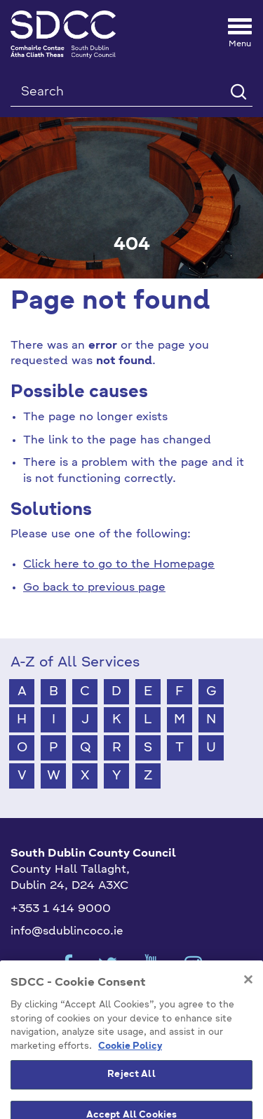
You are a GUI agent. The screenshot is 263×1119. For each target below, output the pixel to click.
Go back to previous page (94, 588)
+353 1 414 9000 (61, 909)
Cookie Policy (130, 1062)
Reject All (131, 1090)
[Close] (248, 995)
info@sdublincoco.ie (67, 931)
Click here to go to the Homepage (119, 564)
